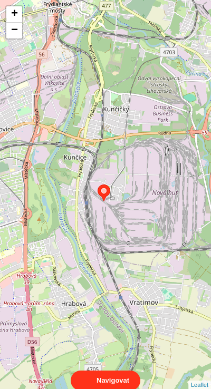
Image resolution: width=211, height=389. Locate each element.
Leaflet (199, 375)
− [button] (14, 30)
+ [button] (14, 14)
